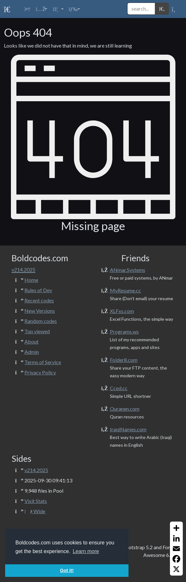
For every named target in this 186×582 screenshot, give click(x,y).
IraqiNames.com (128, 429)
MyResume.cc (125, 290)
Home (31, 280)
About (31, 341)
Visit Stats (35, 501)
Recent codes (39, 300)
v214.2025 (36, 470)
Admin (31, 352)
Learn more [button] (86, 551)
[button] (41, 9)
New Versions (39, 311)
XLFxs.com (122, 311)
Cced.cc (119, 388)
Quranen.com (124, 409)
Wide (34, 511)
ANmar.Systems (127, 270)
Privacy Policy (40, 372)
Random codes (40, 321)
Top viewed (37, 331)
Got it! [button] (67, 570)
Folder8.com (123, 360)
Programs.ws (124, 331)
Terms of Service (42, 362)
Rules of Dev (38, 290)
